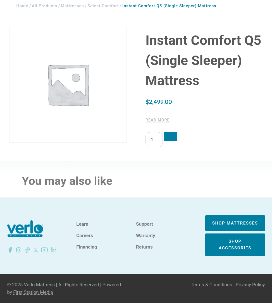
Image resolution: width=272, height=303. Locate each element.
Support (144, 224)
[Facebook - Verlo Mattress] (10, 250)
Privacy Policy (250, 284)
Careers (84, 235)
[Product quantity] (154, 139)
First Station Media (33, 292)
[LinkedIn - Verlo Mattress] (18, 250)
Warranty (145, 235)
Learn (82, 224)
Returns (144, 247)
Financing (86, 247)
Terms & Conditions (211, 284)
